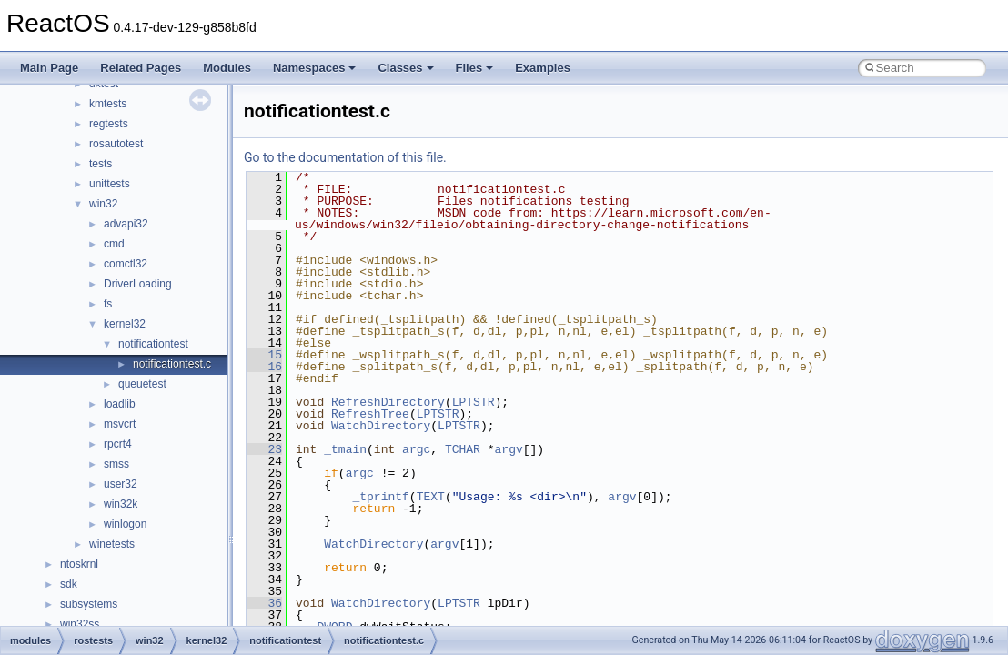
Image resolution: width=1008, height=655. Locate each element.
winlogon (125, 524)
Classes (405, 68)
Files (475, 68)
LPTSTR (473, 402)
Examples (542, 68)
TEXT (431, 497)
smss (116, 464)
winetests (112, 544)
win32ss (79, 624)
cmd (114, 243)
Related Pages (140, 68)
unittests (109, 183)
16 (264, 366)
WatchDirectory (380, 426)
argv (509, 449)
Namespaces (315, 68)
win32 (103, 203)
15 (264, 355)
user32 (120, 484)
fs (108, 303)
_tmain (345, 449)
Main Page (49, 68)
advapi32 (126, 223)
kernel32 (125, 323)
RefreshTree (370, 414)
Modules (227, 68)
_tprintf (380, 497)
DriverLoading (138, 283)
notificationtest (153, 344)
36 (264, 603)
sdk (68, 584)
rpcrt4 (118, 444)
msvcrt (120, 424)
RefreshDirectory (388, 402)
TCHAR (462, 449)
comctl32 (125, 263)
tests (100, 163)
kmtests (107, 103)
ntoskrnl (79, 564)
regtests (108, 123)
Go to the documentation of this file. (345, 157)
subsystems (88, 604)
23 (264, 449)
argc (416, 449)
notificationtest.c (172, 364)
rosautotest (116, 143)
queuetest (142, 384)
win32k (120, 504)
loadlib (120, 404)
